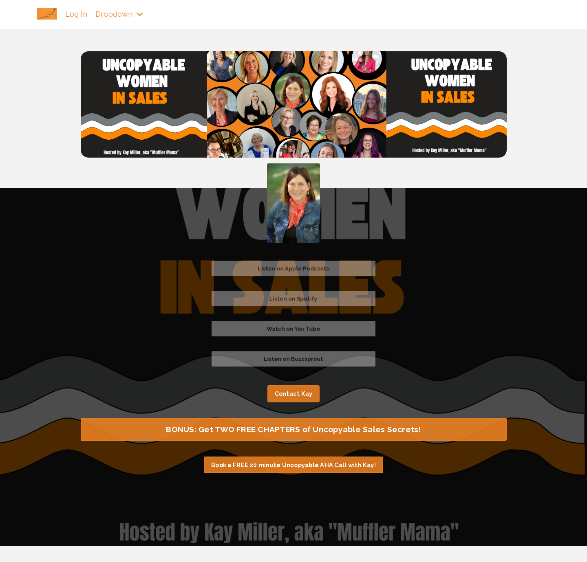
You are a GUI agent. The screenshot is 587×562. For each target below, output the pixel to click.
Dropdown (119, 14)
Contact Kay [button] (294, 393)
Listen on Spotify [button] (293, 298)
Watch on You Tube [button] (293, 328)
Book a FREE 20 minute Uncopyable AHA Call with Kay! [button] (293, 464)
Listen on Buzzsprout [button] (293, 359)
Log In (76, 14)
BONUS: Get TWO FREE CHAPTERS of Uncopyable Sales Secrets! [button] (293, 429)
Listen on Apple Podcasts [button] (293, 268)
